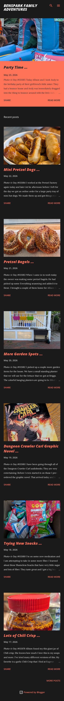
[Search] (51, 5)
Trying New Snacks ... (23, 543)
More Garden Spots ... (23, 353)
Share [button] (7, 100)
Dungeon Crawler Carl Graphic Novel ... (31, 448)
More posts (53, 680)
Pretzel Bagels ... (19, 261)
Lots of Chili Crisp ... (22, 635)
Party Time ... (16, 67)
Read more (54, 100)
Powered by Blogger (32, 692)
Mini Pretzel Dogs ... (22, 169)
